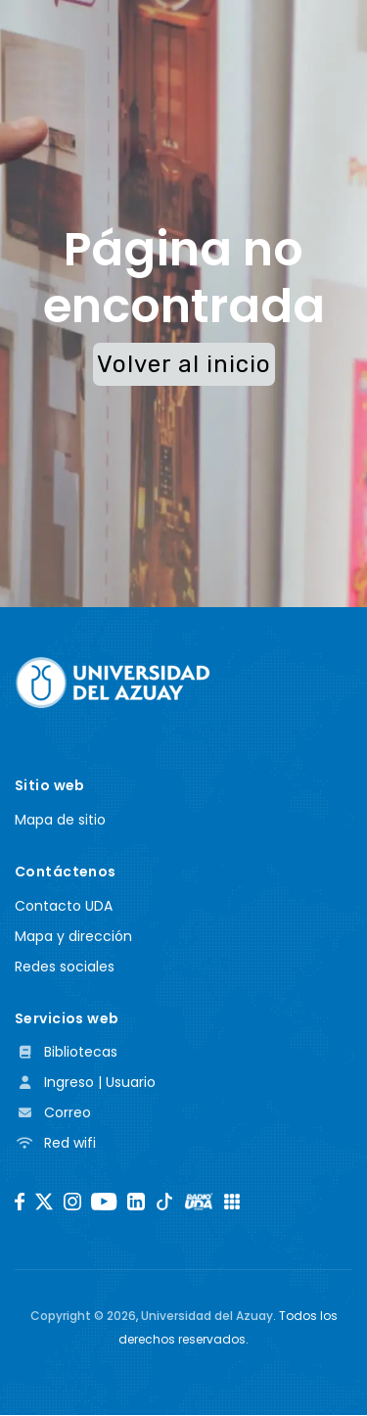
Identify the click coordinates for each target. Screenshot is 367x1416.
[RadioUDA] (198, 1201)
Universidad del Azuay (207, 1315)
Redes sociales (65, 966)
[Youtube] (103, 1201)
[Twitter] (44, 1201)
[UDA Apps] (232, 1201)
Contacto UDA (64, 906)
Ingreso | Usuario (85, 1082)
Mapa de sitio (60, 819)
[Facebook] (19, 1201)
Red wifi (55, 1143)
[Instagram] (72, 1201)
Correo (53, 1112)
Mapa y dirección (73, 936)
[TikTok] (164, 1201)
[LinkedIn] (136, 1201)
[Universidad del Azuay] (112, 681)
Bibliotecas (66, 1052)
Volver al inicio (184, 364)
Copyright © (83, 1315)
